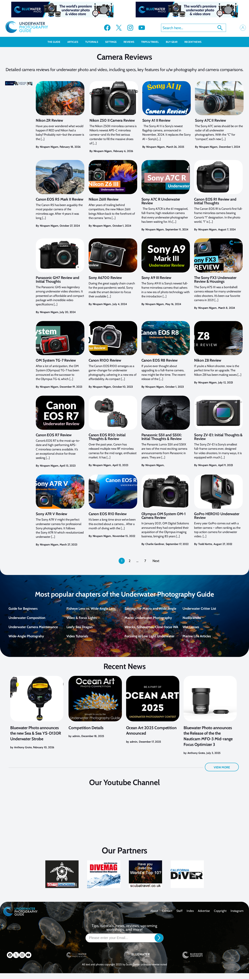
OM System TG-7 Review (56, 360)
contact (167, 916)
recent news (192, 41)
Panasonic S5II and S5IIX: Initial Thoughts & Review (161, 437)
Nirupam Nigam (49, 146)
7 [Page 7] (145, 561)
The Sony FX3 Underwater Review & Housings (215, 279)
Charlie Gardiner (154, 544)
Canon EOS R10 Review (108, 514)
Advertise (204, 916)
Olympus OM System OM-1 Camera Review (163, 516)
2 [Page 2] (129, 561)
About (154, 916)
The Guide (56, 42)
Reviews (131, 42)
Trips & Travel (151, 42)
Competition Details (86, 733)
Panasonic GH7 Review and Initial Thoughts (57, 279)
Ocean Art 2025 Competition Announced (151, 736)
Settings (112, 42)
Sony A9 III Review (156, 278)
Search (220, 27)
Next (156, 561)
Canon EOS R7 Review (54, 435)
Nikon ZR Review (49, 120)
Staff (179, 916)
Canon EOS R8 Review (159, 360)
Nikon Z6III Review (103, 199)
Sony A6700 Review (105, 278)
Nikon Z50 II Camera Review (112, 120)
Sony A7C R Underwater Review (160, 201)
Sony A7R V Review (51, 514)
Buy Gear (173, 42)
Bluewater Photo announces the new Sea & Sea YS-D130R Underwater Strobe (35, 739)
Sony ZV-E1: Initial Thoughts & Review (218, 437)
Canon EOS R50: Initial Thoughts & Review (107, 437)
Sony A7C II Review (210, 120)
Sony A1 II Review (156, 120)
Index (190, 916)
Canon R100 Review (105, 360)
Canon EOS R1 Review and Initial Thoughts (215, 201)
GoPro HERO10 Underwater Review (216, 516)
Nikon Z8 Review (207, 360)
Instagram (237, 916)
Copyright (220, 916)
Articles (74, 42)
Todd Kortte (205, 544)
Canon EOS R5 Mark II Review (59, 199)
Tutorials (93, 42)
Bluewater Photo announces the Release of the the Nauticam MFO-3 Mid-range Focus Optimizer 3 (208, 742)
